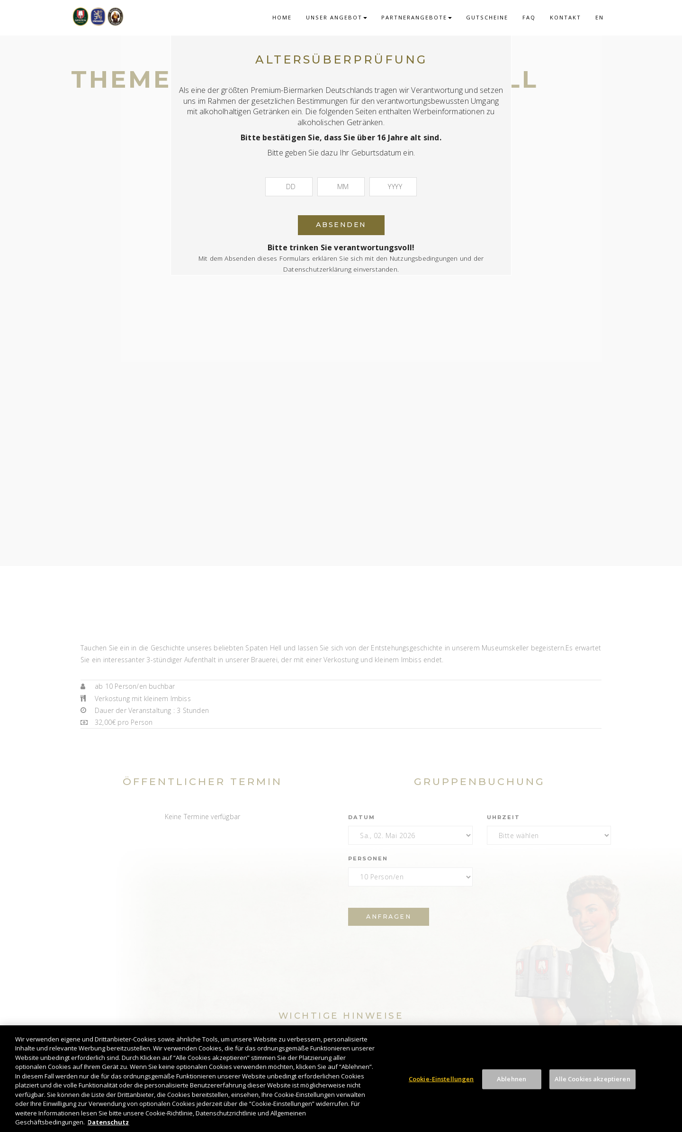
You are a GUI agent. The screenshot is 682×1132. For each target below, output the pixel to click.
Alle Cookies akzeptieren (592, 1079)
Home (282, 17)
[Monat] (341, 186)
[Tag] (289, 186)
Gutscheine (487, 17)
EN (599, 17)
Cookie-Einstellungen (441, 1079)
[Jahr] (393, 186)
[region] (341, 1078)
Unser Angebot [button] (336, 17)
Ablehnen (511, 1079)
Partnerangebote (416, 17)
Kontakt (565, 17)
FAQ (529, 17)
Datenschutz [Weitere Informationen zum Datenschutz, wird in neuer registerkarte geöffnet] (108, 1122)
